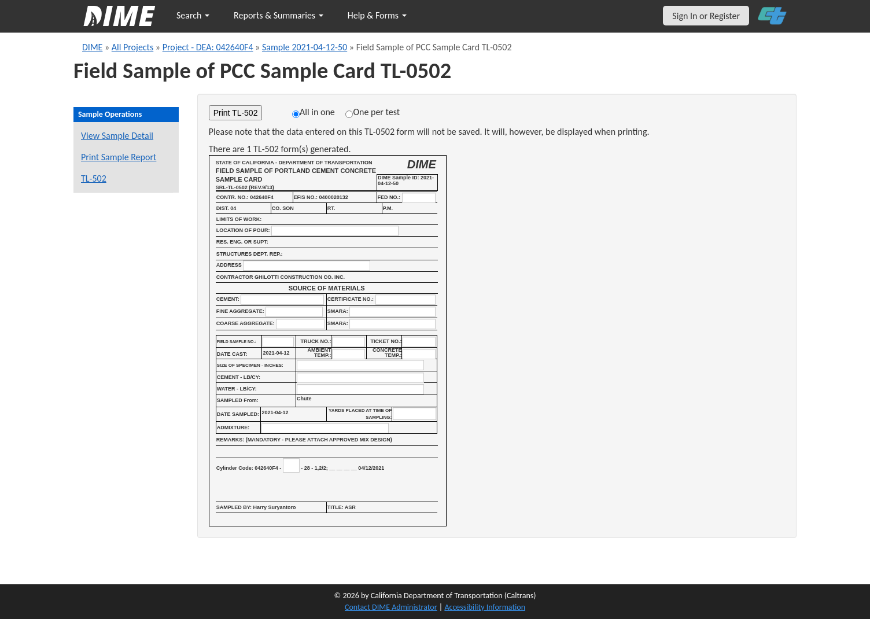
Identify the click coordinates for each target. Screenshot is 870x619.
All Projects (132, 47)
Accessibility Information (484, 607)
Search (192, 15)
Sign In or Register (706, 15)
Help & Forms (377, 15)
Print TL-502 (235, 112)
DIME (92, 47)
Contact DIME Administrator (391, 607)
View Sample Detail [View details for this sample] (117, 135)
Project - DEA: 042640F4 (208, 47)
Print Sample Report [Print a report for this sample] (118, 157)
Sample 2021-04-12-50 (304, 47)
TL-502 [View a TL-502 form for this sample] (93, 178)
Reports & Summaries (278, 15)
